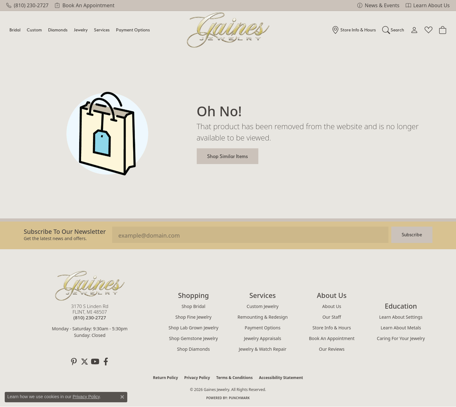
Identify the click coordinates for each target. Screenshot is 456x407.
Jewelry (81, 29)
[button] (393, 30)
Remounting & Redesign (263, 317)
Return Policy (165, 377)
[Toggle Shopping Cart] (443, 30)
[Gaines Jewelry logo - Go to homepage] (228, 30)
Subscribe (412, 235)
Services (102, 29)
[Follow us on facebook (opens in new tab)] (106, 362)
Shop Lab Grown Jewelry (193, 328)
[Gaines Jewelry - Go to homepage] (90, 285)
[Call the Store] (90, 317)
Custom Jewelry (262, 306)
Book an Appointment (331, 338)
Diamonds (58, 29)
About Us (331, 306)
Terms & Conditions (234, 377)
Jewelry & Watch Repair (263, 349)
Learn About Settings (401, 317)
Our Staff (331, 317)
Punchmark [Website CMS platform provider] (239, 398)
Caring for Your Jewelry (401, 338)
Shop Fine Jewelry (193, 317)
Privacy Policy (197, 377)
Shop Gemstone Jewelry (193, 338)
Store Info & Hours (331, 328)
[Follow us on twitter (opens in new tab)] (84, 362)
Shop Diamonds (193, 349)
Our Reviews (331, 349)
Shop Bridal (194, 306)
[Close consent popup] (122, 397)
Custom (34, 29)
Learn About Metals (401, 328)
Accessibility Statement (281, 377)
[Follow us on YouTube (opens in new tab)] (95, 362)
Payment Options (133, 29)
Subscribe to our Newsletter (65, 231)
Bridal (14, 29)
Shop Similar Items (227, 156)
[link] (27, 5)
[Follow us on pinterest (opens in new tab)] (74, 362)
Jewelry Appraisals (262, 338)
